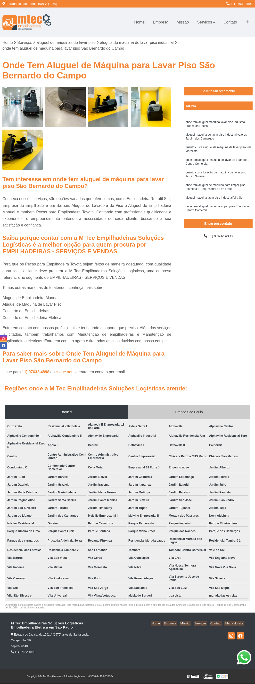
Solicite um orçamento (218, 91)
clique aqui (65, 372)
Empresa (160, 22)
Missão (183, 22)
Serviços (204, 22)
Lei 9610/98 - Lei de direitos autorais (24, 608)
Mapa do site (235, 624)
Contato (230, 22)
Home (139, 22)
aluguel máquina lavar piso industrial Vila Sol (214, 204)
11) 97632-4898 (239, 4)
